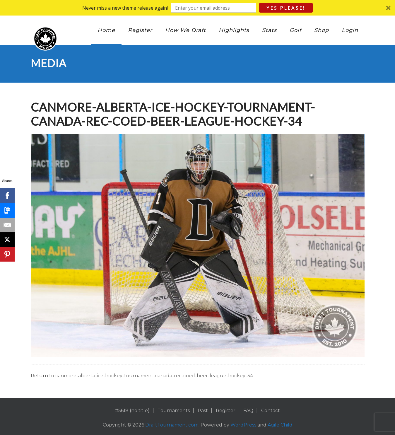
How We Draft (185, 30)
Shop (321, 30)
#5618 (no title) (132, 410)
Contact (270, 410)
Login (350, 30)
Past (203, 410)
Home (106, 30)
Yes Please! (285, 8)
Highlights (234, 30)
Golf (295, 30)
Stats (269, 30)
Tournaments (174, 410)
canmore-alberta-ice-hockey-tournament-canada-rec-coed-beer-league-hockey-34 (154, 375)
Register (140, 30)
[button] (197, 8)
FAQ (248, 410)
